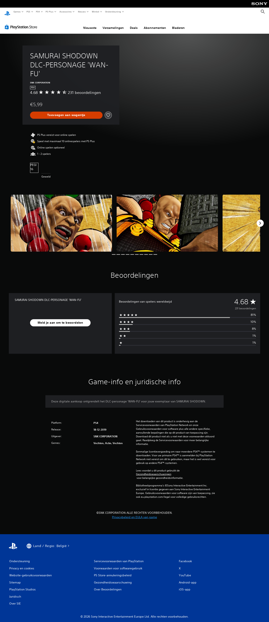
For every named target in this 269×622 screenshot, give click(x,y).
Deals (134, 24)
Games (16, 11)
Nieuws (82, 11)
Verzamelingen (113, 24)
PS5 (28, 11)
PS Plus (50, 11)
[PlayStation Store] (21, 23)
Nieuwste (89, 24)
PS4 (38, 11)
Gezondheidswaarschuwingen (153, 470)
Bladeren (178, 24)
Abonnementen (155, 24)
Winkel (95, 11)
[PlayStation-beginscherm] (7, 12)
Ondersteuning (113, 11)
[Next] (260, 219)
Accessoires (65, 11)
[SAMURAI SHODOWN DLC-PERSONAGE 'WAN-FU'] (61, 219)
